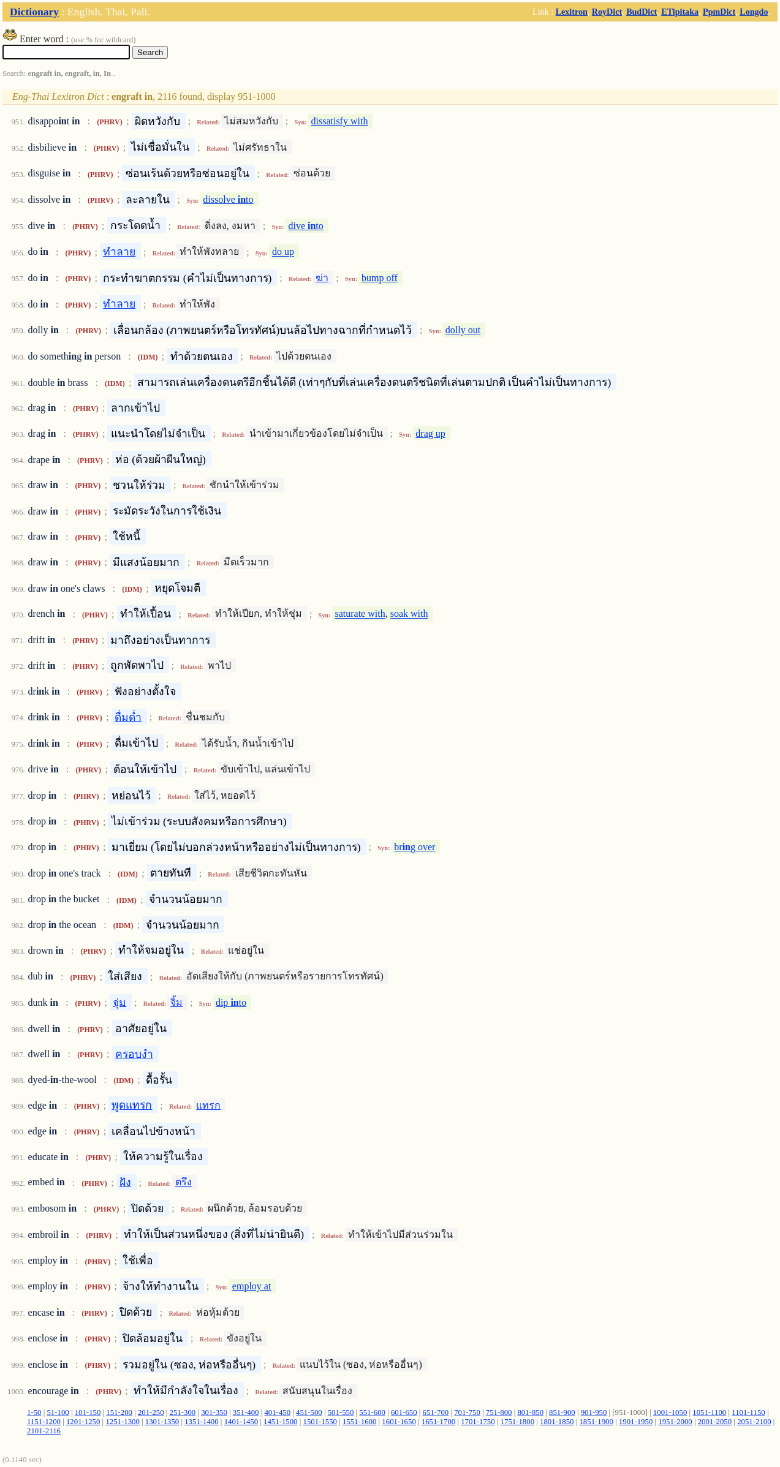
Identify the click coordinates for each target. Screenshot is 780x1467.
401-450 (277, 1412)
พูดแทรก (132, 1105)
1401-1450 (241, 1421)
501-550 (341, 1412)
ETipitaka (680, 12)
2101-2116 (44, 1431)
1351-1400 (201, 1421)
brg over (414, 847)
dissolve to (228, 199)
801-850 (530, 1412)
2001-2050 (715, 1421)
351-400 (246, 1412)
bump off (380, 278)
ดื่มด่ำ (128, 717)
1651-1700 (438, 1421)
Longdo (754, 12)
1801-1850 (557, 1421)
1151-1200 (44, 1421)
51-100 (58, 1412)
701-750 (467, 1412)
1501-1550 (319, 1421)
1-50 (34, 1412)
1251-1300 (122, 1421)
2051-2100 (754, 1421)
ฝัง (125, 1182)
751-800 (499, 1412)
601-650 (404, 1412)
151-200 (119, 1412)
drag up (430, 433)
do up (283, 252)
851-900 (562, 1412)
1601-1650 (398, 1421)
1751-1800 (517, 1421)
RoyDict (607, 12)
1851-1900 (596, 1421)
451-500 (309, 1412)
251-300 (183, 1412)
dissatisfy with (339, 121)
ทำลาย (119, 252)
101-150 (88, 1412)
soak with (409, 614)
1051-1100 (709, 1412)
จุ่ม (119, 1002)
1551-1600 (359, 1421)
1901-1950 (636, 1421)
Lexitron (572, 12)
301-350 (214, 1412)
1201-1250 (83, 1421)
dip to (231, 1002)
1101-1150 (748, 1412)
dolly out (462, 330)
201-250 (151, 1412)
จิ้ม (176, 1002)
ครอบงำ (134, 1053)
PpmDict (719, 12)
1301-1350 (162, 1421)
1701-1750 (477, 1421)
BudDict (641, 12)
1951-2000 (675, 1421)
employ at (251, 1286)
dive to (305, 226)
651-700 (436, 1412)
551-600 (372, 1412)
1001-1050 (670, 1412)
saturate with (360, 614)
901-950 (594, 1412)
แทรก (208, 1105)
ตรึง (183, 1182)
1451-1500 (280, 1421)
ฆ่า (322, 278)
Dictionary (34, 12)
